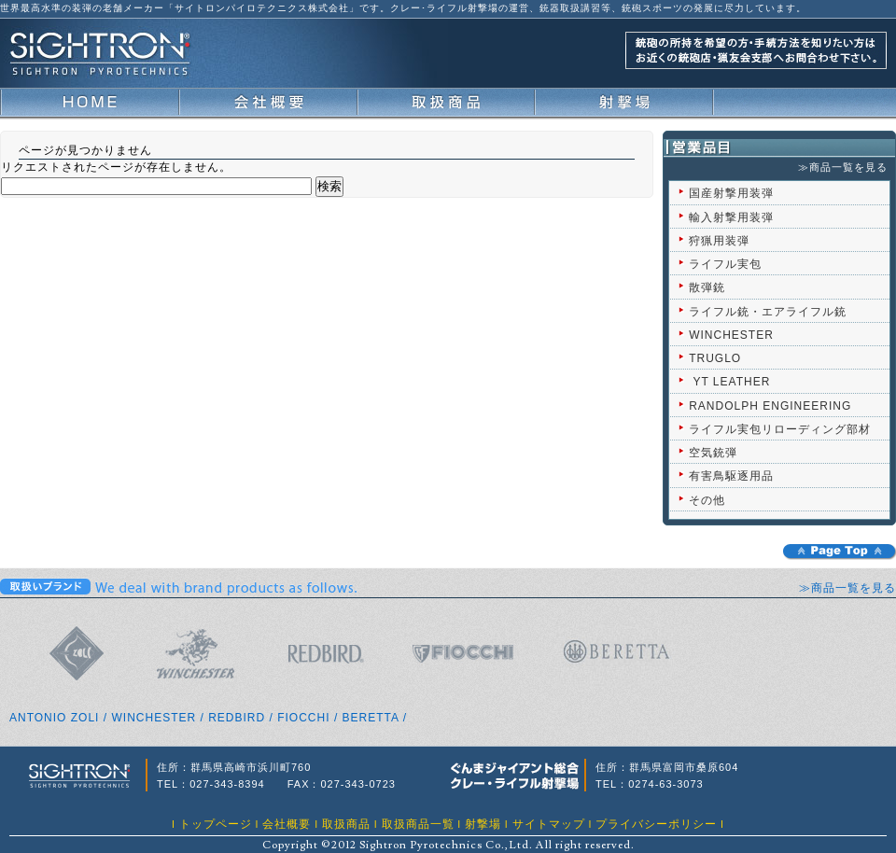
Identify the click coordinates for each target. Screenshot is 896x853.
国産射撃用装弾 (731, 193)
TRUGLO (715, 358)
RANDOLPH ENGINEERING (770, 406)
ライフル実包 (725, 264)
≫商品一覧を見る (843, 167)
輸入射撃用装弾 (731, 217)
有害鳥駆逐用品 (731, 475)
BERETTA (371, 717)
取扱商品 (346, 824)
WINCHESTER (731, 335)
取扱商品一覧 (418, 824)
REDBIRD (236, 717)
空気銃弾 (713, 452)
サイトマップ (548, 824)
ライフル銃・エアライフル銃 (768, 311)
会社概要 (286, 824)
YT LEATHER (731, 381)
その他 (707, 500)
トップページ (215, 824)
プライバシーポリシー (656, 824)
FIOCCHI (303, 717)
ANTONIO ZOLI (54, 717)
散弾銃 (707, 287)
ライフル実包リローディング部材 (780, 429)
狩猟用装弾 (719, 240)
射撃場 (483, 824)
